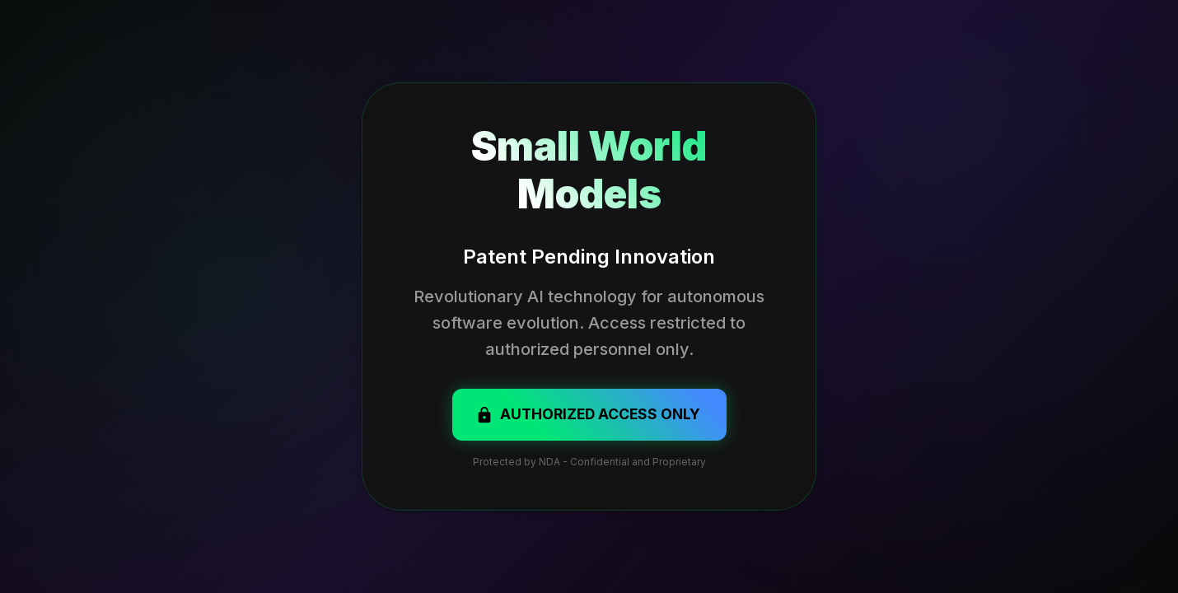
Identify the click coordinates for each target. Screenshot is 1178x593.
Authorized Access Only (587, 414)
